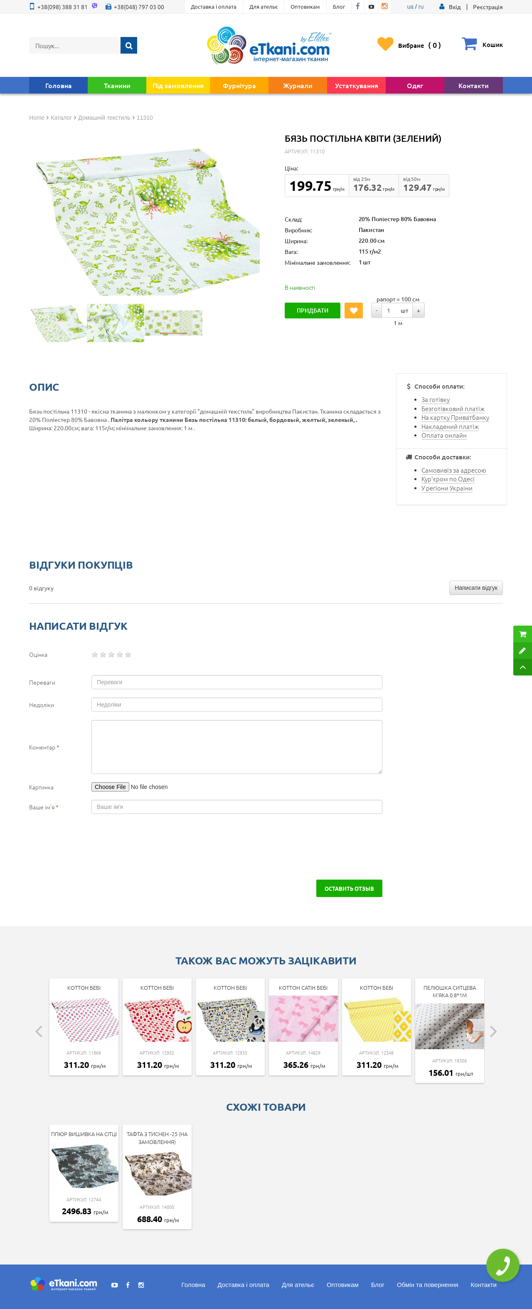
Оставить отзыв (349, 888)
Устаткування (356, 85)
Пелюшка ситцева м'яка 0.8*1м (450, 991)
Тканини (117, 85)
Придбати (312, 310)
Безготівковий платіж (453, 408)
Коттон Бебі (84, 987)
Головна (58, 85)
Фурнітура (239, 85)
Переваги (42, 682)
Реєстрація (488, 7)
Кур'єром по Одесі (448, 478)
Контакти (473, 85)
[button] (455, 6)
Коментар (44, 747)
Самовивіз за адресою (453, 470)
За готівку (435, 399)
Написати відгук (476, 587)
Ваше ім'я (44, 807)
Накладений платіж (450, 426)
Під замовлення (178, 85)
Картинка (41, 787)
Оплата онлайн (444, 435)
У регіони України (447, 487)
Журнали (298, 85)
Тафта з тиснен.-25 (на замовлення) (157, 1138)
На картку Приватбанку (455, 417)
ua (410, 6)
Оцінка (38, 654)
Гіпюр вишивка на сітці (84, 1134)
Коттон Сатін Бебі (303, 987)
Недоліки (41, 704)
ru (421, 6)
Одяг (415, 85)
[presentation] (100, 847)
